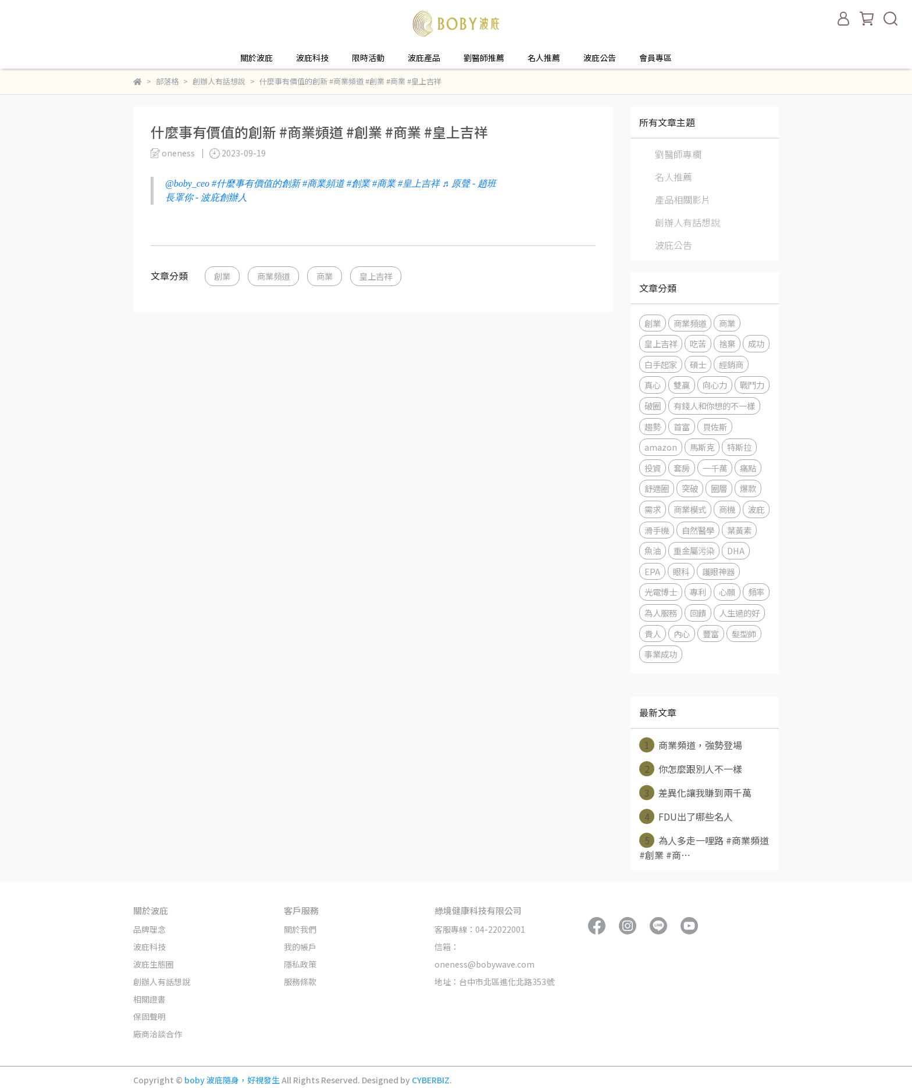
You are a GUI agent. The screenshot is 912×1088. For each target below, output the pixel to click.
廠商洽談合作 (157, 1034)
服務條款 (300, 981)
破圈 (652, 405)
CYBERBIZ (431, 1080)
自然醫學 (698, 530)
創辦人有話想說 (687, 222)
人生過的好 (739, 613)
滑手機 (656, 530)
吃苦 (698, 343)
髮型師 (744, 633)
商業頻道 (273, 276)
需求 (652, 509)
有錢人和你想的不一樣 (714, 405)
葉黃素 (739, 530)
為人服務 (660, 613)
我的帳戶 (300, 947)
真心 (652, 385)
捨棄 (727, 343)
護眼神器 (718, 571)
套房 (682, 468)
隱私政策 (300, 964)
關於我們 (300, 929)
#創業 (358, 183)
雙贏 (682, 385)
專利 (698, 592)
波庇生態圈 (153, 964)
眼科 (681, 571)
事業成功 (660, 654)
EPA (652, 571)
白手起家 (660, 364)
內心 (682, 633)
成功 (756, 343)
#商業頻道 (323, 183)
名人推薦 (544, 57)
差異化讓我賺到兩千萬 (695, 792)
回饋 (698, 613)
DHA (735, 550)
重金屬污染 (694, 550)
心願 (727, 592)
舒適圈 (656, 488)
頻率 (756, 592)
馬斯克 (702, 447)
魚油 (652, 550)
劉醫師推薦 (484, 57)
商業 (324, 276)
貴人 (652, 633)
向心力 (715, 385)
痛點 (748, 468)
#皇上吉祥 (419, 183)
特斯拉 (739, 447)
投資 (652, 468)
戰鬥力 (752, 385)
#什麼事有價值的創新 (256, 183)
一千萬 (715, 468)
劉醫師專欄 (678, 154)
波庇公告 (599, 57)
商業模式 (690, 509)
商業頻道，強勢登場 (690, 744)
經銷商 (731, 364)
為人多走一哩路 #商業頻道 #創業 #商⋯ (704, 847)
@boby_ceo (187, 183)
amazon (660, 447)
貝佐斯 (715, 426)
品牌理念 (149, 929)
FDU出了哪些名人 (686, 816)
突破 (690, 488)
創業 (222, 276)
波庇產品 (424, 57)
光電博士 (660, 592)
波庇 (756, 509)
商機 (727, 509)
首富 (682, 426)
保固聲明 (149, 1016)
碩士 (698, 364)
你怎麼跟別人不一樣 (690, 768)
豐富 (711, 633)
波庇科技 (312, 57)
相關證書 (149, 999)
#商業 (384, 183)
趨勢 (652, 426)
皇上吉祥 (375, 276)
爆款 (748, 488)
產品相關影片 (683, 199)
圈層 (719, 488)
